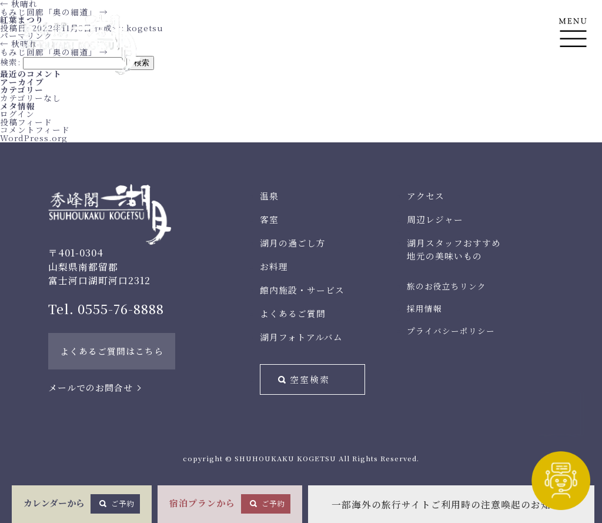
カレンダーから (82, 503)
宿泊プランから (229, 503)
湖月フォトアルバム (301, 337)
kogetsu (144, 28)
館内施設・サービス (302, 290)
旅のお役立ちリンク (446, 286)
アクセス (425, 195)
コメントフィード (35, 129)
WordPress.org (34, 138)
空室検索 (310, 379)
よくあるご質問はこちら (111, 351)
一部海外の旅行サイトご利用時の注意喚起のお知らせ (451, 504)
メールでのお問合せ (90, 387)
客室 (269, 219)
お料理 (274, 266)
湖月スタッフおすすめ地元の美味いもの (454, 249)
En (572, 89)
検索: (10, 62)
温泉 (269, 195)
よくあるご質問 (293, 313)
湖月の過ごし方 (293, 242)
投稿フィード (26, 122)
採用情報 (424, 308)
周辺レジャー (435, 219)
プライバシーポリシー (451, 331)
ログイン (17, 113)
